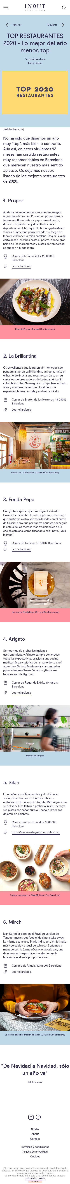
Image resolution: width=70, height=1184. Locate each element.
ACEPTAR (35, 1181)
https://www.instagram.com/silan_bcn (36, 832)
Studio (35, 1129)
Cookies (35, 1156)
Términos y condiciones (35, 1146)
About (35, 1134)
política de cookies (35, 1178)
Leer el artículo (21, 266)
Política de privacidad (35, 1151)
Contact (35, 1138)
